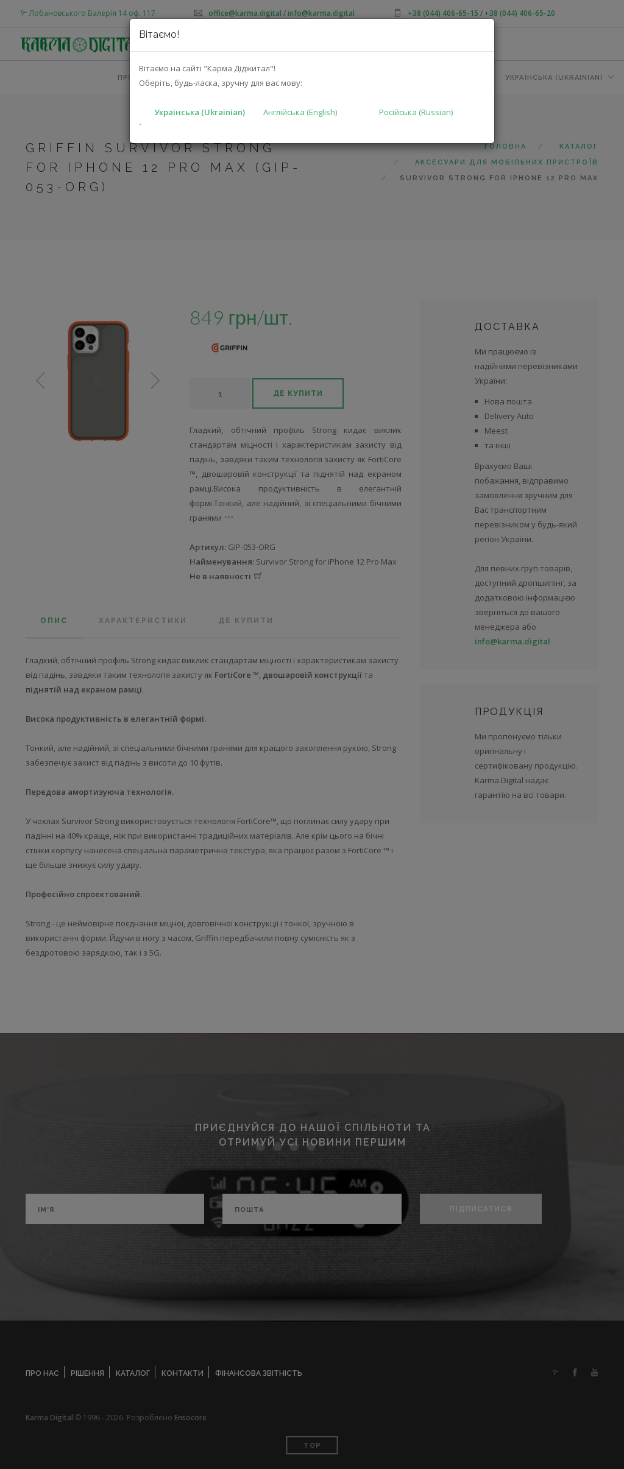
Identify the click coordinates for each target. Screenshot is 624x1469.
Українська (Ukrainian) (199, 112)
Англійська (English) (300, 112)
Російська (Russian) (416, 112)
